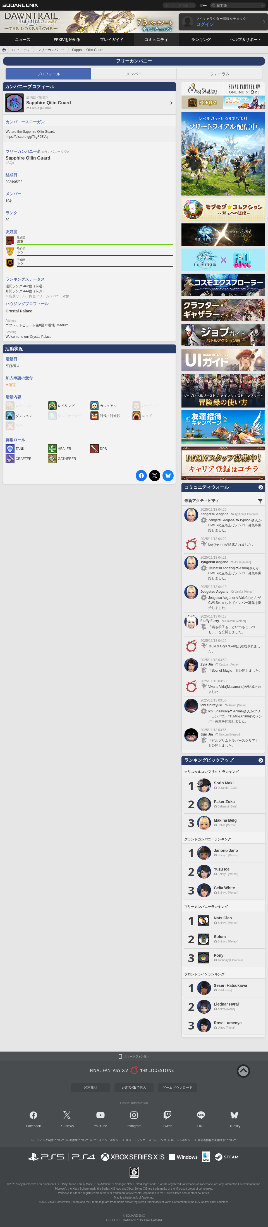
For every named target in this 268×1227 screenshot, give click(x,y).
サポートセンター (137, 1140)
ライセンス (159, 1140)
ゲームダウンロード (177, 1087)
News (69, 1126)
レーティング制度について (48, 1140)
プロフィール (48, 74)
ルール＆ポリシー (182, 1140)
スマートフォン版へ (136, 1056)
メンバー (134, 74)
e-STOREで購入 (134, 1087)
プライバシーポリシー (107, 1140)
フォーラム (219, 74)
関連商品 (90, 1087)
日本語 (222, 5)
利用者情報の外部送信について (217, 1140)
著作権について (79, 1140)
